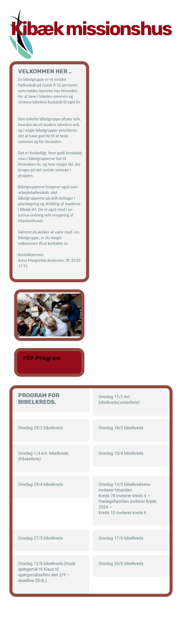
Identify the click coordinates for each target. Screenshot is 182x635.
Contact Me (52, 623)
